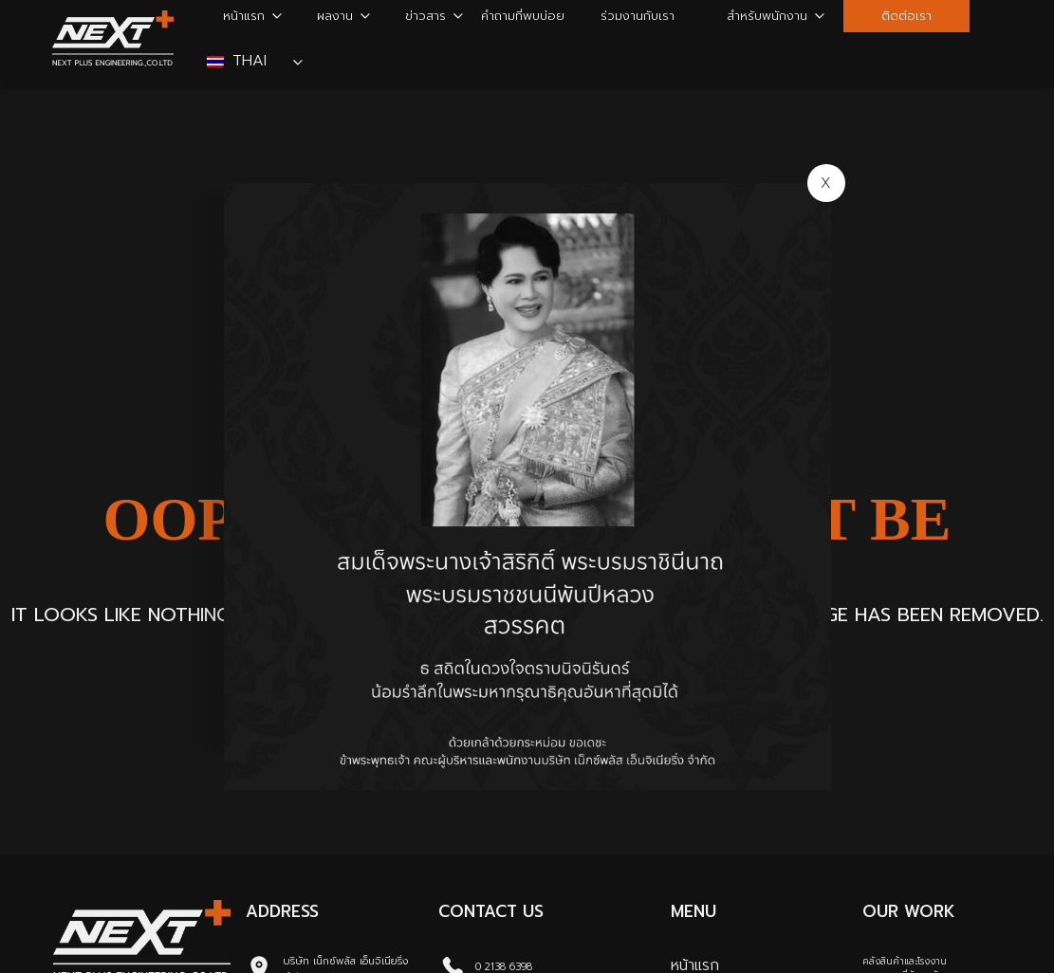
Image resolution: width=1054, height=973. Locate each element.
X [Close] (826, 183)
